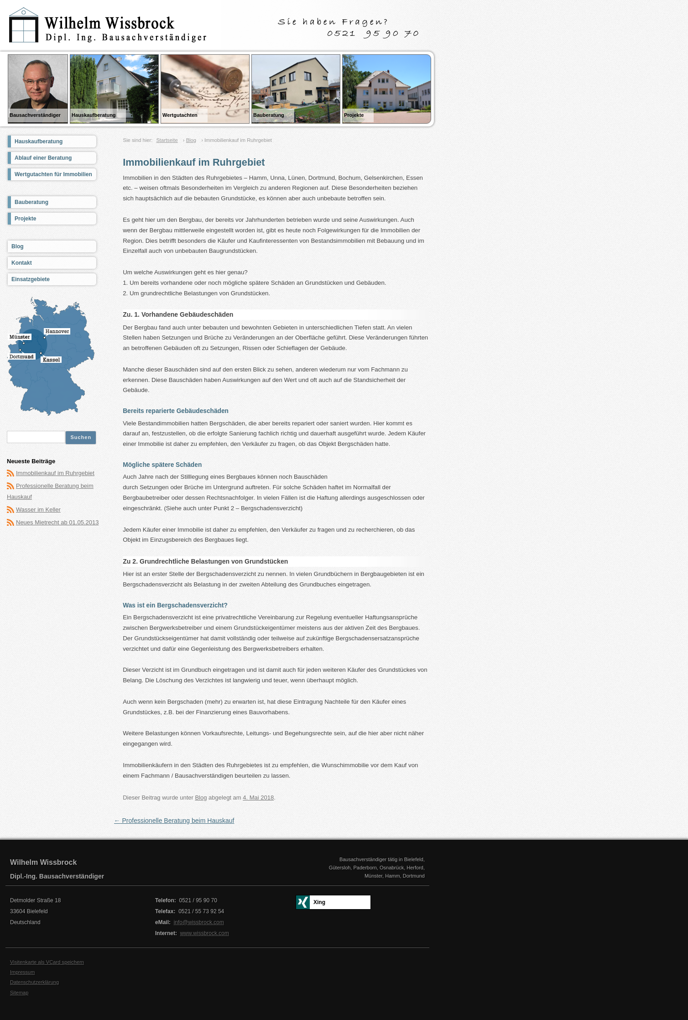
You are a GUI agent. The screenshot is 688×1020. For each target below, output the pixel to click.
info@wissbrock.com (199, 922)
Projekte (25, 218)
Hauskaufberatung (39, 141)
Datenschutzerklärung (34, 982)
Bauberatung (31, 202)
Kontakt (21, 263)
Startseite (166, 140)
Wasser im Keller (38, 509)
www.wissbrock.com (204, 933)
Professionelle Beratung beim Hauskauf (174, 820)
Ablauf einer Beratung (43, 158)
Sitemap (19, 992)
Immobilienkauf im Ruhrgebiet (55, 473)
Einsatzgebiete (30, 279)
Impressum (22, 972)
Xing (319, 902)
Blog (191, 140)
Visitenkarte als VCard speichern (47, 962)
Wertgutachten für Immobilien (53, 174)
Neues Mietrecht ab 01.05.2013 (57, 522)
